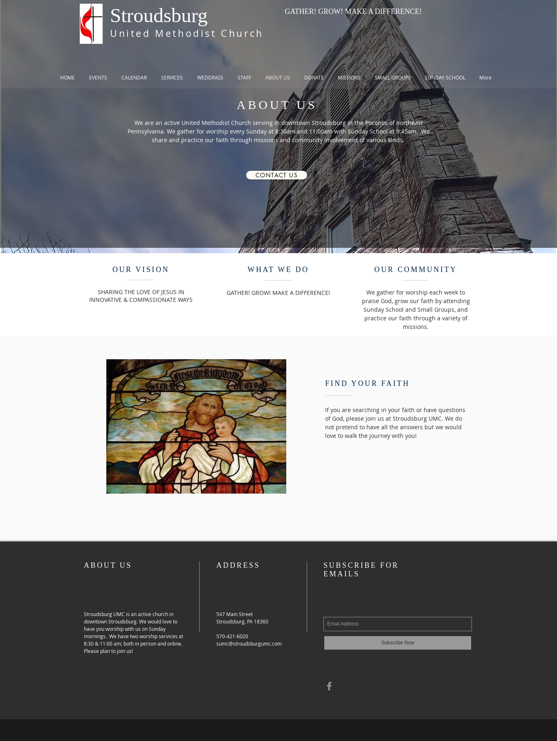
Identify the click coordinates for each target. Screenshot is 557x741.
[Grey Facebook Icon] (329, 686)
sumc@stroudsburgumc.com (249, 643)
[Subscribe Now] (397, 642)
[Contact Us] (276, 175)
